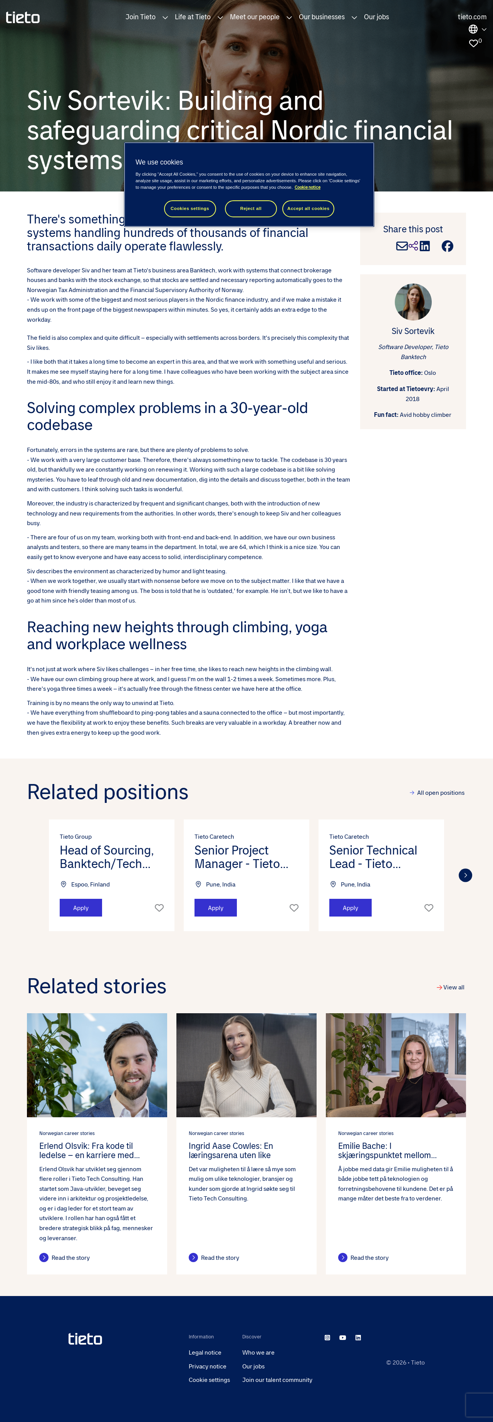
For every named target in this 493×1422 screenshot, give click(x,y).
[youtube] (342, 1338)
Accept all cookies (308, 208)
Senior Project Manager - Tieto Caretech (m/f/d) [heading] (239, 857)
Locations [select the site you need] (477, 29)
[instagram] (327, 1338)
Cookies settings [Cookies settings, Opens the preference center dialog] (190, 208)
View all (453, 987)
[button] (165, 17)
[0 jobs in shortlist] (473, 43)
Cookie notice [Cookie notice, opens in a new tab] (307, 187)
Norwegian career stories (67, 1133)
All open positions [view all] (440, 793)
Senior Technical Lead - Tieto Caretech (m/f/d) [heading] (373, 857)
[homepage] (23, 17)
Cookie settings (209, 1380)
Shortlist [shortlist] (159, 908)
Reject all (251, 208)
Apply (81, 908)
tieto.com (472, 17)
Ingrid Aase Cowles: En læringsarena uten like (231, 1151)
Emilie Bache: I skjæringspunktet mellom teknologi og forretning (384, 1151)
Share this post (413, 229)
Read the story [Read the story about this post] (71, 1258)
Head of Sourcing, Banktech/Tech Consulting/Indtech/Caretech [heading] (112, 857)
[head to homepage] (122, 1339)
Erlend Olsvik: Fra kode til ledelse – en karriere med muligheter (86, 1151)
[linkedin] (358, 1338)
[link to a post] (97, 1065)
